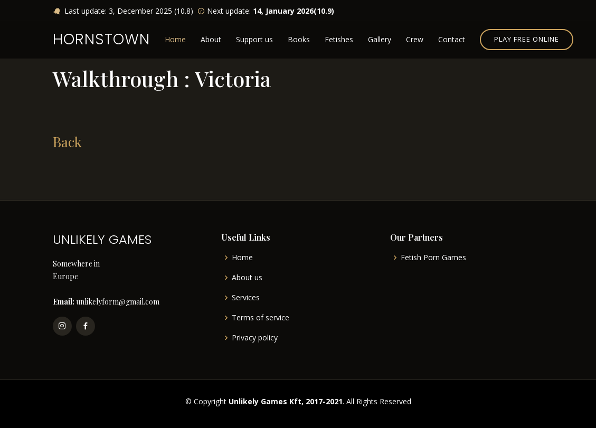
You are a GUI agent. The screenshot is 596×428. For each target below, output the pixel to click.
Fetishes (339, 39)
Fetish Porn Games (433, 257)
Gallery (379, 39)
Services (246, 297)
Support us (254, 39)
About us (247, 277)
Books (299, 39)
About (211, 39)
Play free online (526, 39)
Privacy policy (255, 337)
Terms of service (260, 317)
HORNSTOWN (101, 39)
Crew (414, 39)
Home (175, 39)
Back (67, 141)
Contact (451, 39)
